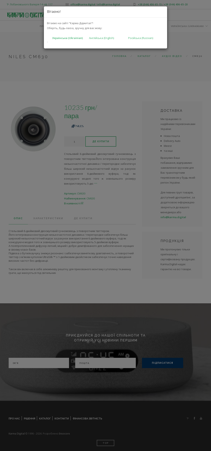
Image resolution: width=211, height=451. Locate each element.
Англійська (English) (101, 38)
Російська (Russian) (140, 38)
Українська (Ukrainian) (67, 38)
